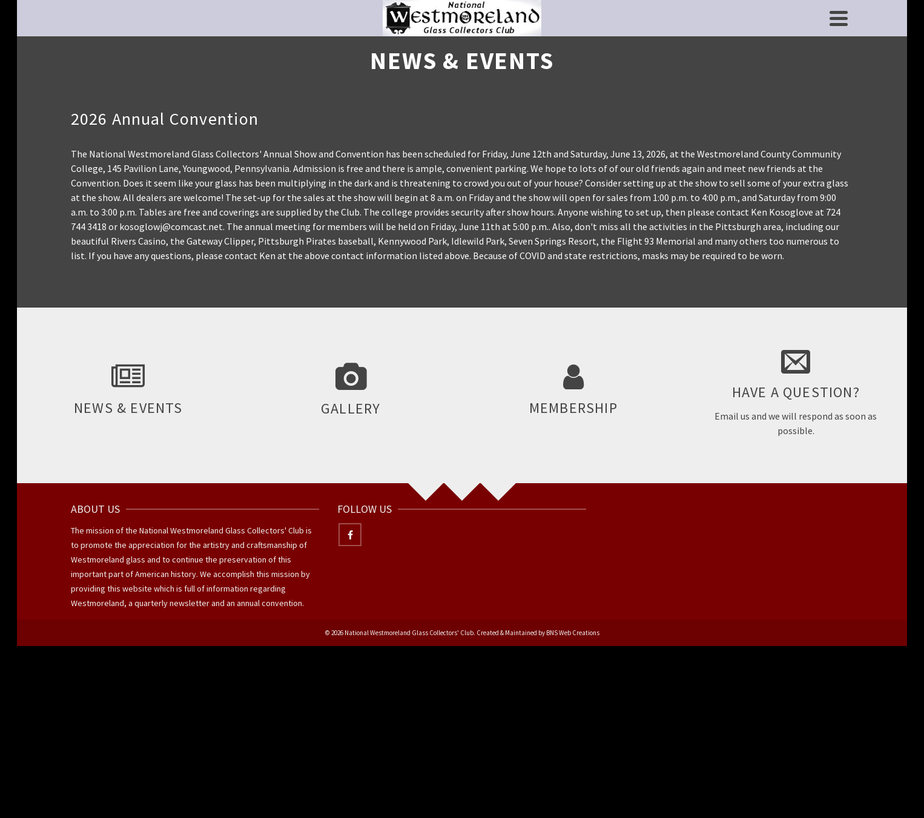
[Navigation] (838, 18)
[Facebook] (349, 534)
